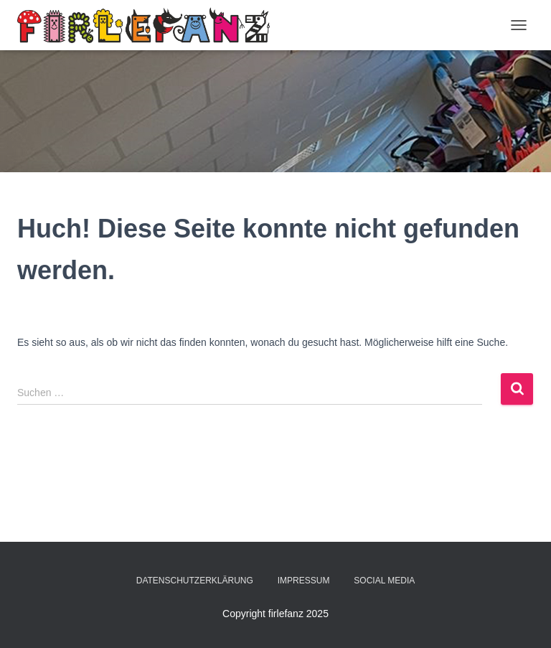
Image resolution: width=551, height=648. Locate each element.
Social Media (384, 581)
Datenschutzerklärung (194, 581)
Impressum (304, 581)
